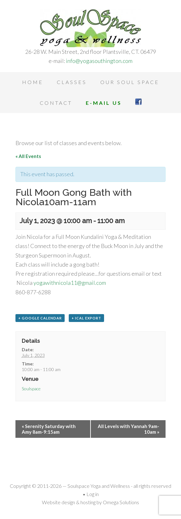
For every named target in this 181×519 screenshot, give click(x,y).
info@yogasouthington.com (99, 60)
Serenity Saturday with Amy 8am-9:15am (49, 429)
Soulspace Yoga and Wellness (90, 28)
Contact (56, 103)
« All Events (28, 156)
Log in (92, 494)
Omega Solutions (121, 502)
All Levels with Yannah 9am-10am (128, 429)
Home (32, 82)
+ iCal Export (86, 318)
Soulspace (31, 388)
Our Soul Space (129, 82)
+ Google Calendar (40, 318)
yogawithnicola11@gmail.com (69, 282)
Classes (72, 82)
